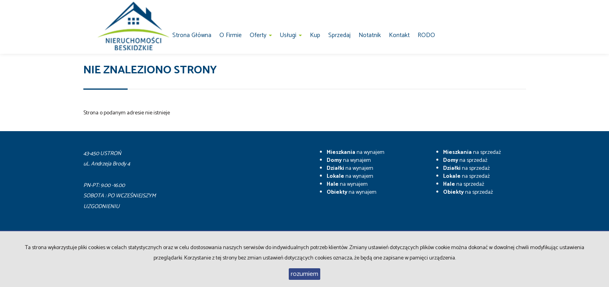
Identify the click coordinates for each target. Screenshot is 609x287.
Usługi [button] (291, 35)
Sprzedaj (339, 35)
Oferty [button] (261, 35)
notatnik (370, 35)
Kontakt (399, 35)
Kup (315, 35)
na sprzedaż (472, 152)
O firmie (230, 35)
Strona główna (191, 35)
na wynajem (355, 152)
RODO (426, 35)
